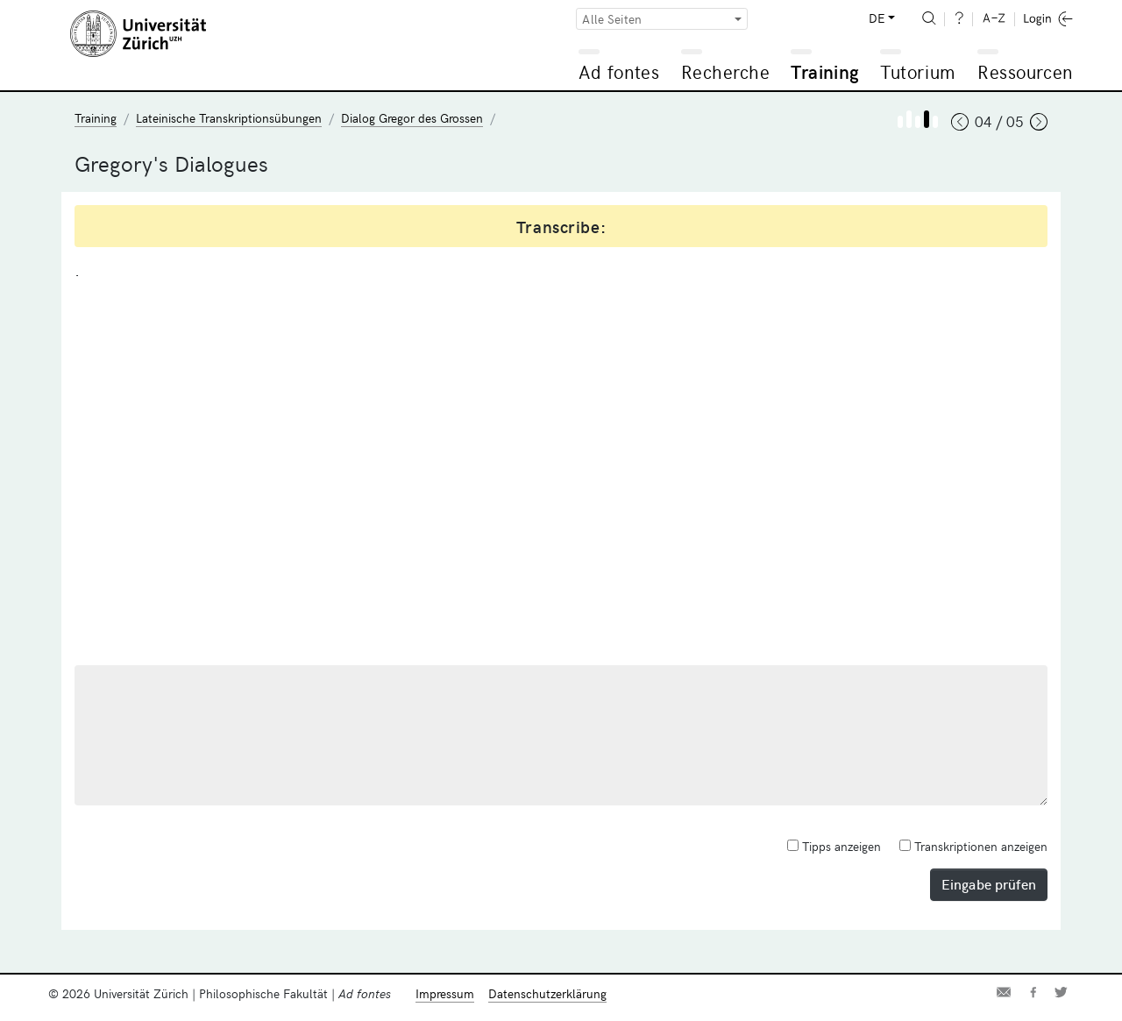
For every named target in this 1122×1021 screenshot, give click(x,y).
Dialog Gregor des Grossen (412, 118)
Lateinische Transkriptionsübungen (229, 118)
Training (825, 71)
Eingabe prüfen (988, 883)
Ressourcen (1024, 71)
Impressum (444, 993)
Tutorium (917, 71)
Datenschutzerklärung (547, 993)
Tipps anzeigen (834, 846)
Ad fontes (619, 71)
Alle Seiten (612, 19)
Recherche (725, 71)
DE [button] (876, 18)
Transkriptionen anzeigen (973, 846)
